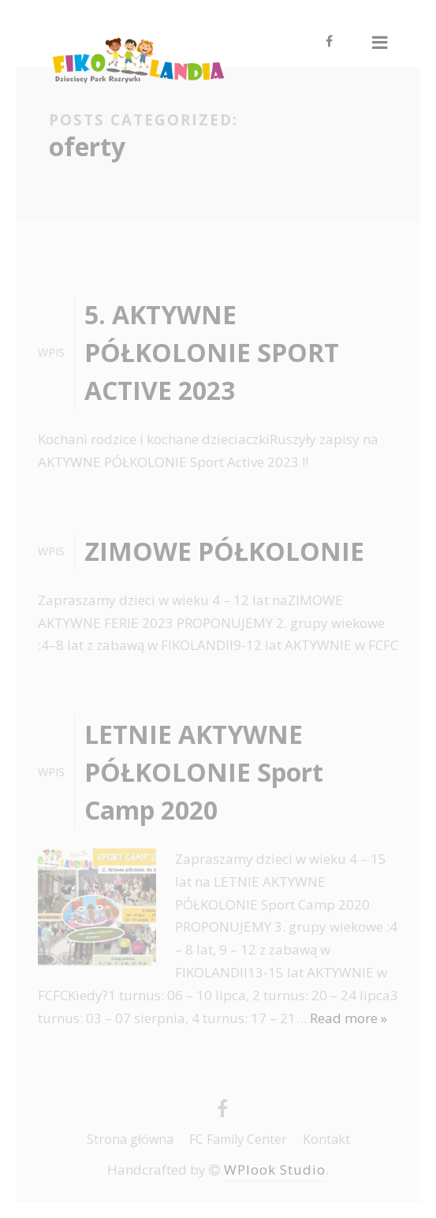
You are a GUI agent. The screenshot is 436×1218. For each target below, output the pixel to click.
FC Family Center (238, 1139)
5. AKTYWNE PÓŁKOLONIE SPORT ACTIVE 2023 (211, 352)
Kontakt (326, 1139)
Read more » (348, 1018)
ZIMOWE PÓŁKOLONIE (224, 551)
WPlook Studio (275, 1169)
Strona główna (130, 1139)
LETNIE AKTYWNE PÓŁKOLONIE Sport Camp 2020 (203, 772)
